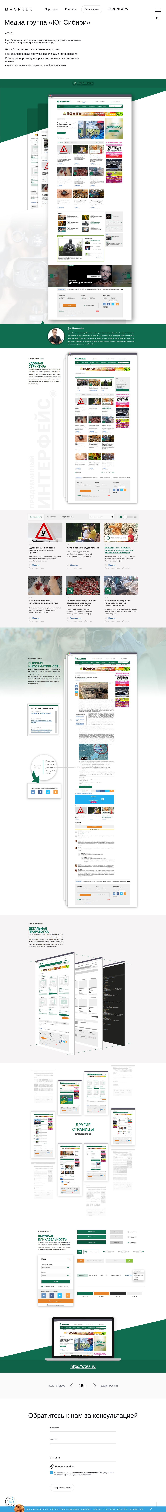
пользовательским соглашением (83, 1472)
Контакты (70, 9)
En (157, 18)
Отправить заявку (62, 1487)
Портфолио (52, 9)
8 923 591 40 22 (118, 9)
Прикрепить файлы (62, 1466)
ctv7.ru (9, 33)
